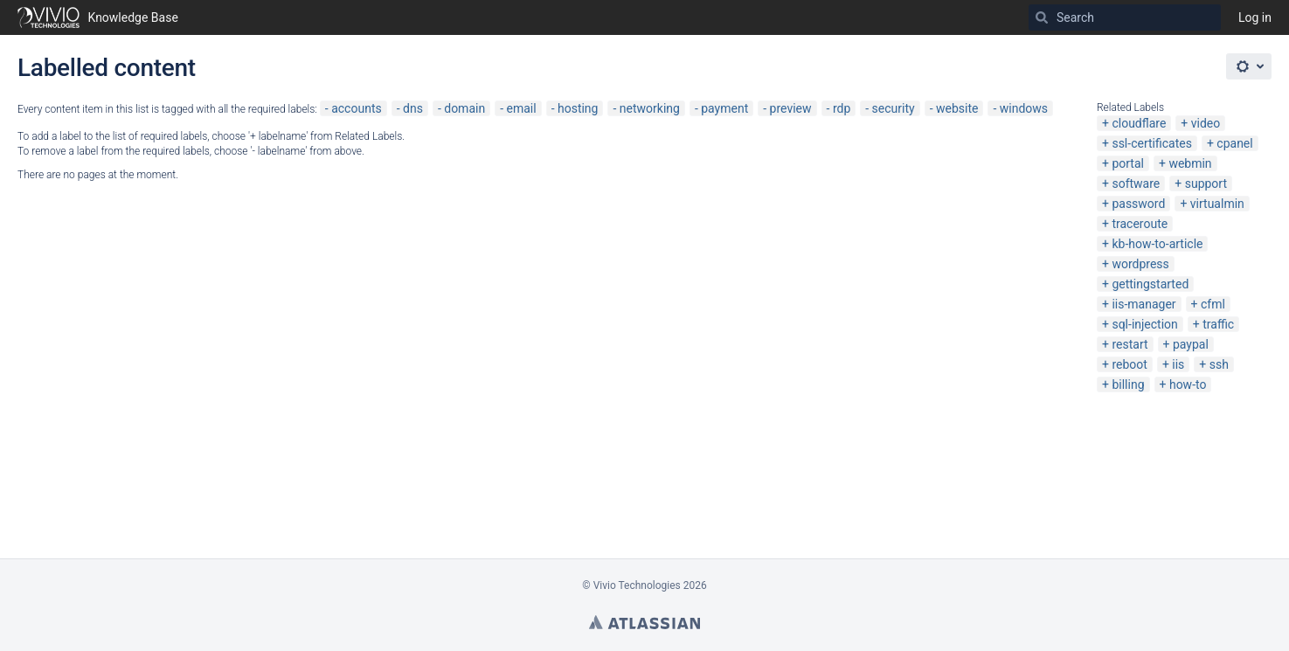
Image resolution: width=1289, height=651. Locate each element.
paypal (1191, 344)
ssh (1219, 364)
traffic (1218, 324)
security (893, 108)
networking (650, 108)
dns (413, 108)
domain (464, 108)
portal (1128, 163)
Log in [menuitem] (1255, 17)
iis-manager (1143, 304)
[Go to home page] (98, 17)
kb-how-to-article (1157, 244)
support (1206, 183)
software (1136, 183)
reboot (1129, 364)
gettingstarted (1150, 284)
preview (791, 108)
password (1138, 204)
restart (1129, 344)
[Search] (1042, 17)
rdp (841, 108)
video (1206, 123)
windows (1024, 108)
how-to (1188, 384)
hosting (578, 108)
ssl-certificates (1151, 143)
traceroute (1140, 224)
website (957, 108)
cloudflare (1139, 123)
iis (1178, 364)
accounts (356, 108)
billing (1128, 384)
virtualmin (1217, 204)
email (522, 108)
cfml (1213, 304)
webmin (1189, 163)
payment (724, 108)
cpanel (1234, 143)
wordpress (1140, 264)
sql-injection (1144, 324)
